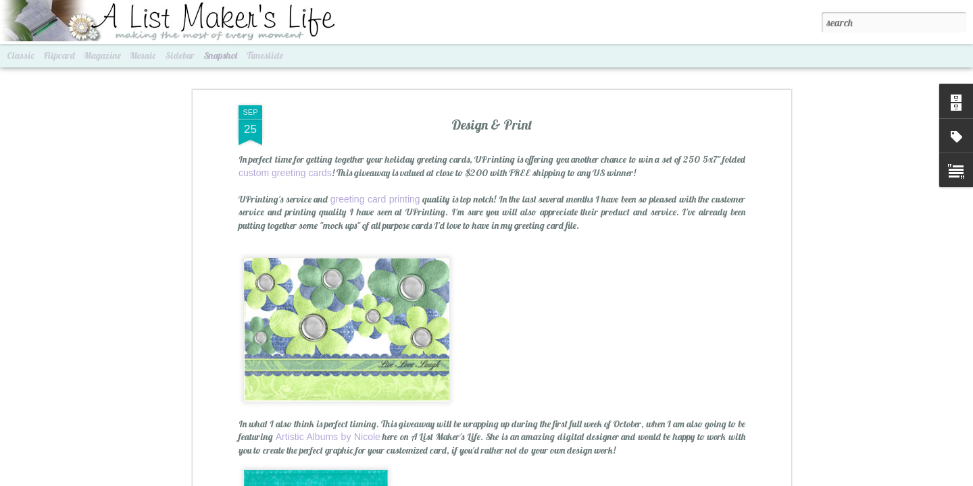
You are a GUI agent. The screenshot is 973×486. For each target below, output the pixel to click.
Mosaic (143, 55)
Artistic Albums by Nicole (328, 357)
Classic (20, 55)
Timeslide (265, 55)
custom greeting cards (285, 93)
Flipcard (59, 55)
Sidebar (180, 55)
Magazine (102, 55)
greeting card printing (375, 119)
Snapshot (220, 55)
